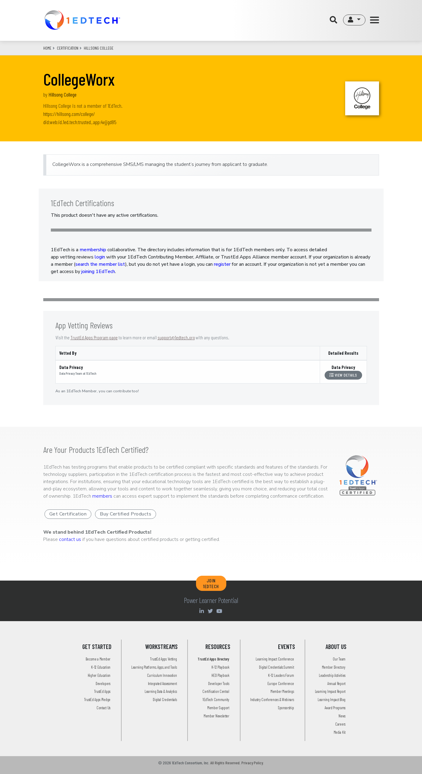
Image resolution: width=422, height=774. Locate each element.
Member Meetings (282, 691)
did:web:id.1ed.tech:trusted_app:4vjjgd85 (79, 122)
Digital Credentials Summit (276, 667)
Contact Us (103, 707)
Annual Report (336, 683)
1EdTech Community (215, 699)
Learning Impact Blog (331, 699)
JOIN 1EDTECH (211, 583)
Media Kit (339, 732)
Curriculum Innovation (162, 675)
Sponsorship (286, 707)
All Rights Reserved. (225, 762)
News (342, 715)
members (102, 496)
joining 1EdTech (98, 271)
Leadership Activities (332, 675)
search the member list (100, 264)
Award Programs (335, 707)
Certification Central (215, 691)
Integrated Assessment (162, 683)
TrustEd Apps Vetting (163, 659)
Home (47, 48)
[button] (354, 20)
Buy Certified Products (125, 514)
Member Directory (333, 667)
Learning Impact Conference (275, 659)
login (100, 257)
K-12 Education (100, 667)
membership (93, 249)
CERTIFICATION (67, 48)
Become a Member (98, 659)
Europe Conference (280, 683)
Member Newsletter (216, 715)
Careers (340, 724)
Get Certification (68, 514)
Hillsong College (62, 94)
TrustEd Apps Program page (94, 337)
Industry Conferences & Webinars (272, 699)
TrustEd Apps (102, 691)
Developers (103, 683)
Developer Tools (218, 683)
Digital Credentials (165, 699)
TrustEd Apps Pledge (97, 699)
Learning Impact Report (330, 691)
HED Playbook (220, 675)
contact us (70, 539)
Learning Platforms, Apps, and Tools (154, 667)
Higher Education (99, 675)
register (222, 264)
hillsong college (98, 48)
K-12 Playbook (220, 667)
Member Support (218, 707)
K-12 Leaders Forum (281, 675)
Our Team (339, 659)
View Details (343, 374)
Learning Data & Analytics (161, 691)
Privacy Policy (252, 762)
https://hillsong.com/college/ (69, 113)
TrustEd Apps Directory (213, 659)
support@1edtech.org (176, 337)
